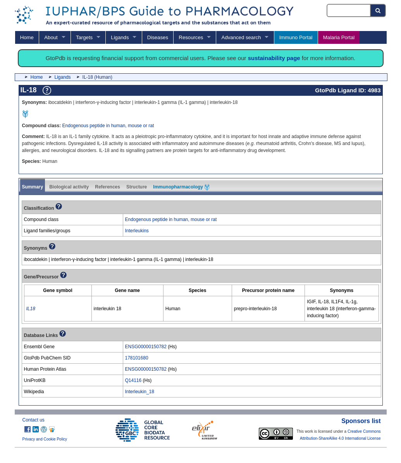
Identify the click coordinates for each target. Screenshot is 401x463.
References (107, 187)
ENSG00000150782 (146, 346)
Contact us (33, 420)
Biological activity (69, 187)
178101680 (136, 358)
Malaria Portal (339, 37)
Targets (84, 37)
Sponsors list (360, 421)
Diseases (157, 37)
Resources (191, 37)
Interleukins (137, 230)
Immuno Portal (296, 37)
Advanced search (241, 37)
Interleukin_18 (139, 391)
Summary (32, 187)
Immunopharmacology (181, 187)
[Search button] (378, 10)
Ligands (120, 37)
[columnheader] (57, 290)
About (50, 37)
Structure (136, 187)
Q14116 (133, 380)
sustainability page (274, 58)
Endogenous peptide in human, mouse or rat (108, 125)
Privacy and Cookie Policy (44, 439)
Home (27, 37)
